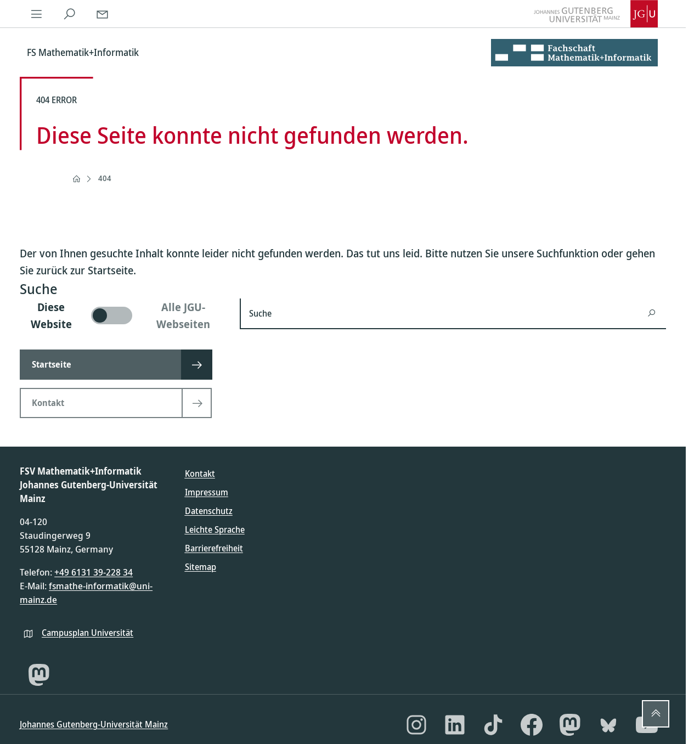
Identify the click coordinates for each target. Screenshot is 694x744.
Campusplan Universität (87, 633)
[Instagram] (416, 725)
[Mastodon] (39, 675)
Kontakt (200, 473)
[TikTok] (493, 725)
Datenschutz (209, 511)
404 (104, 178)
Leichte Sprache (215, 529)
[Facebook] (532, 725)
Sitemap (200, 567)
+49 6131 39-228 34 (93, 572)
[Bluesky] (608, 725)
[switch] (123, 315)
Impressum (206, 492)
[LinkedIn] (455, 725)
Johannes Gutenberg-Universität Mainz (94, 724)
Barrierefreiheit (214, 548)
